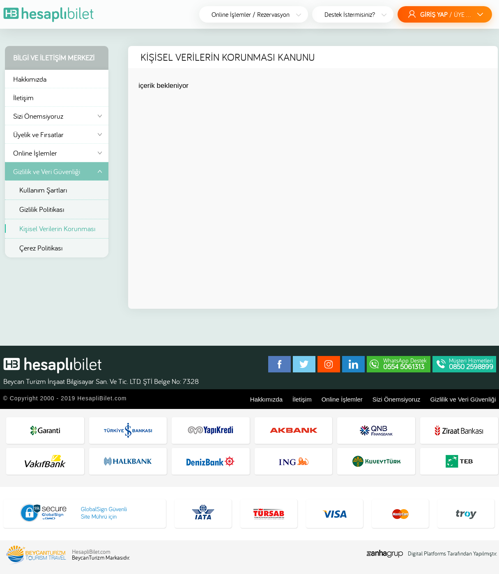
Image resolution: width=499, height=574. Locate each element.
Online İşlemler (59, 153)
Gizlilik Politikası (41, 209)
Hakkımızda (29, 79)
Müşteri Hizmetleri (471, 363)
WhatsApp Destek (405, 363)
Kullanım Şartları (43, 190)
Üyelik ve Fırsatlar (59, 135)
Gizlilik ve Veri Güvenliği (46, 171)
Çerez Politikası (40, 248)
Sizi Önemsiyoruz (59, 116)
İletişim (23, 97)
